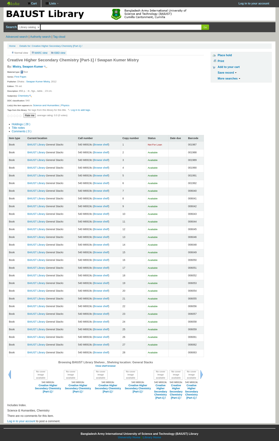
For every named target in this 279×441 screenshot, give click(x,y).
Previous (9, 374)
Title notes (18, 127)
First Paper (20, 76)
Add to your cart (229, 66)
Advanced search (17, 36)
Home (12, 46)
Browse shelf (101, 144)
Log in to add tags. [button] (81, 110)
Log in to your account (21, 421)
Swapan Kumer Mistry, (38, 81)
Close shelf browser (105, 366)
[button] (32, 3)
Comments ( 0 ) (21, 131)
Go (205, 27)
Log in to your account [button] (254, 3)
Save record (227, 72)
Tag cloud (59, 36)
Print (221, 61)
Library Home (152, 437)
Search (11, 27)
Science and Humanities (46, 105)
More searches (229, 78)
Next (201, 374)
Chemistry (23, 95)
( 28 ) (21, 124)
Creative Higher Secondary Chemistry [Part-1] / (50, 46)
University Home (129, 437)
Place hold (225, 55)
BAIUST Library (16, 3)
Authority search (40, 36)
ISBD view (59, 52)
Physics (65, 105)
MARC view (41, 52)
